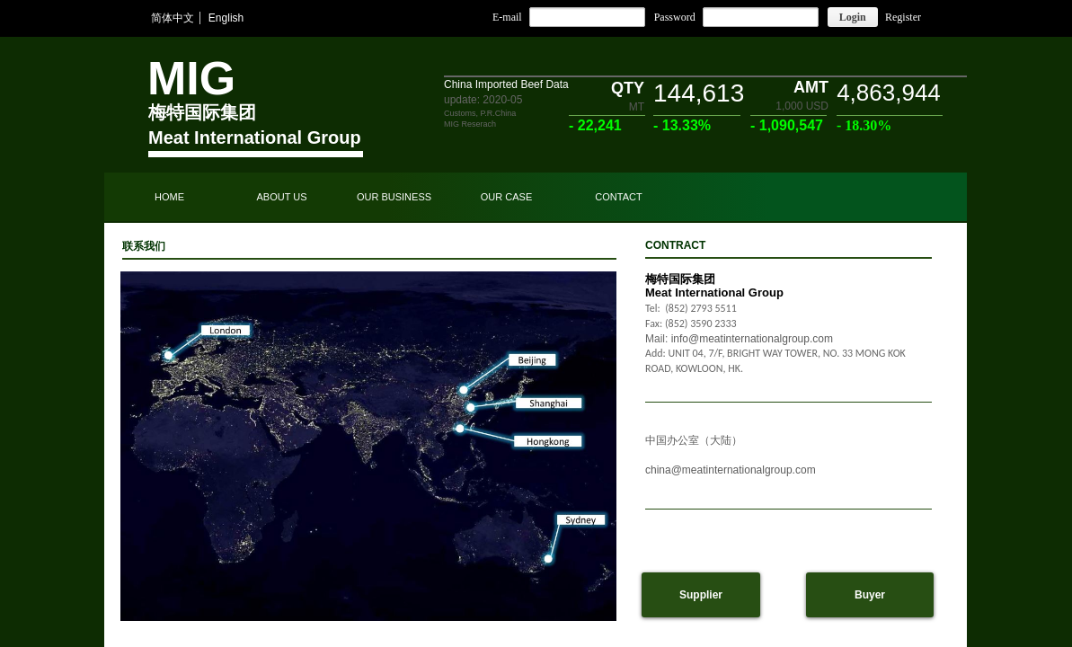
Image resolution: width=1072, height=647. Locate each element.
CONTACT (618, 196)
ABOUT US (281, 196)
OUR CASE (506, 196)
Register (903, 17)
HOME (169, 196)
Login (852, 17)
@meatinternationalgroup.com (743, 470)
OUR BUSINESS (394, 196)
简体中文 (172, 18)
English (226, 18)
